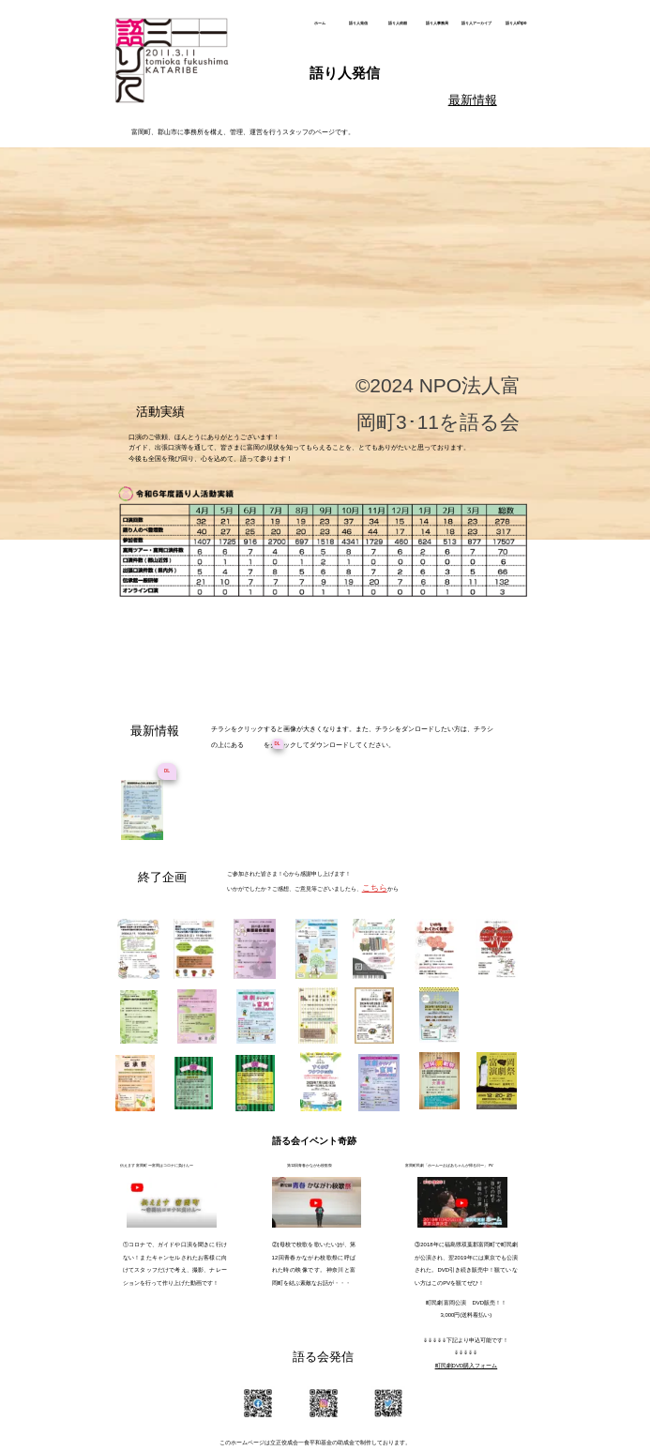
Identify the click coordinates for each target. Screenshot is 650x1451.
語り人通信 (315, 326)
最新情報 (472, 100)
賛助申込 (294, 355)
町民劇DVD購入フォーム (466, 1365)
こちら (374, 888)
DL (167, 771)
